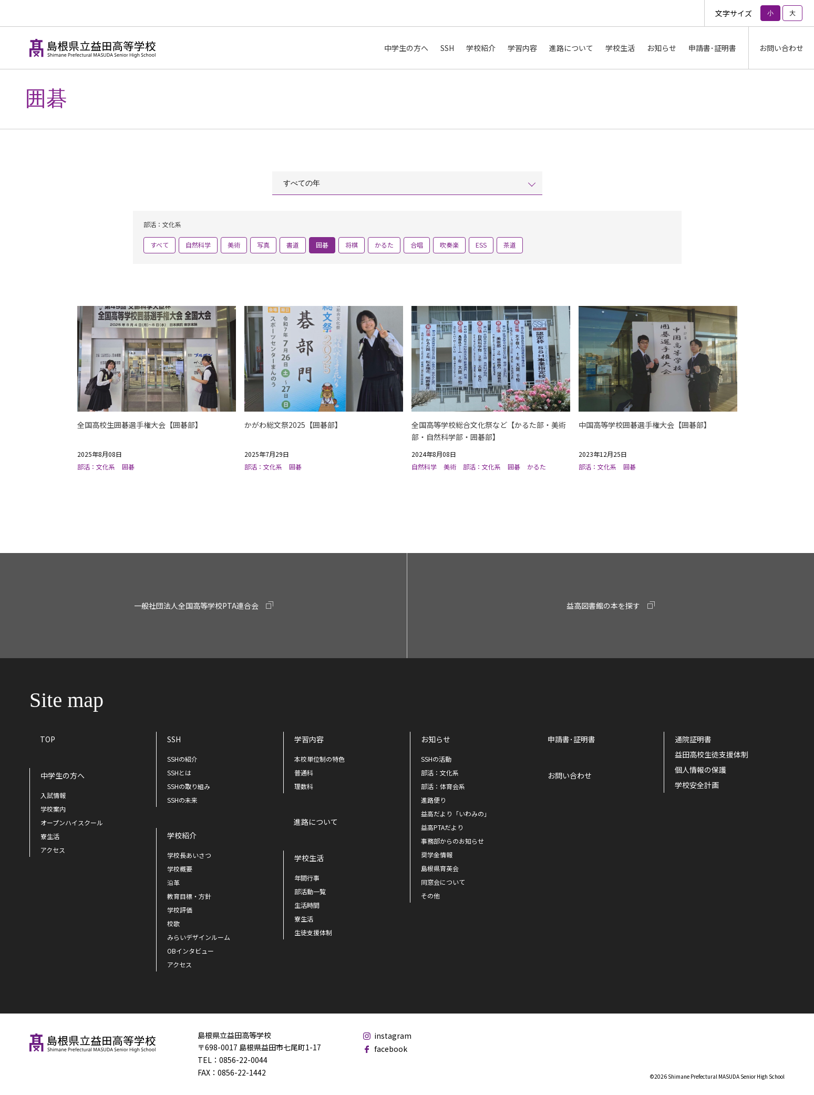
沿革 (173, 882)
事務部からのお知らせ (452, 840)
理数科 (303, 786)
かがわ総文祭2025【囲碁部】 (293, 424)
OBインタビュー (190, 950)
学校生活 (309, 858)
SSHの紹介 (182, 758)
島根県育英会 (440, 868)
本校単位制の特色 (319, 758)
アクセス (52, 849)
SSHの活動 (436, 758)
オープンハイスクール (71, 822)
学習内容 (309, 739)
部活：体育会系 (443, 786)
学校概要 (179, 868)
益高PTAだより (442, 827)
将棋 (351, 244)
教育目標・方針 (189, 896)
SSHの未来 (182, 799)
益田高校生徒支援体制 (711, 754)
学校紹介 (182, 835)
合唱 (416, 244)
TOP (47, 739)
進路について (571, 48)
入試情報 (53, 795)
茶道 (509, 244)
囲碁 (322, 244)
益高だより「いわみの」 (455, 813)
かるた (384, 244)
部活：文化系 (440, 772)
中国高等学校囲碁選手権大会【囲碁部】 (645, 424)
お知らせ (435, 739)
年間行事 (307, 877)
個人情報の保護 (700, 769)
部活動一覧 (310, 891)
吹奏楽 (449, 244)
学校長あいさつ (189, 855)
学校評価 (179, 909)
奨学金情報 (436, 854)
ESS (481, 244)
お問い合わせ (781, 48)
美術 (234, 244)
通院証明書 (693, 739)
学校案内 (53, 808)
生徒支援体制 (313, 932)
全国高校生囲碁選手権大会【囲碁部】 (139, 424)
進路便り (433, 799)
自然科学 (198, 244)
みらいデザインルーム (198, 937)
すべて (159, 244)
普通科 (303, 772)
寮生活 (49, 836)
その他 (430, 895)
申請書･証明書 (712, 48)
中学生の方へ (62, 775)
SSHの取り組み (188, 786)
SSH (174, 739)
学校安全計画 (697, 785)
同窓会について (443, 881)
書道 (292, 244)
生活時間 (307, 904)
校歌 (173, 923)
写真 (263, 244)
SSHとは (179, 772)
